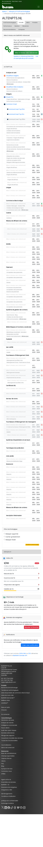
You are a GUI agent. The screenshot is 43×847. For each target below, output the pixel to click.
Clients (3, 761)
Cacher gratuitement (13, 537)
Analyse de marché (7, 723)
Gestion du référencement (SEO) (16, 147)
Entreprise (22, 29)
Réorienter (25, 26)
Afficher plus (10, 84)
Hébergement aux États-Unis (15, 360)
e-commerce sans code (14, 210)
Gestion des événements (14, 336)
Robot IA (9, 474)
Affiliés (3, 774)
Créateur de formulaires (13, 130)
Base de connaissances (8, 753)
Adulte (8, 352)
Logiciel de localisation (13, 140)
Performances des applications (15, 78)
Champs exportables (8, 756)
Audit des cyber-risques (8, 730)
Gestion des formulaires (13, 133)
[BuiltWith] (8, 6)
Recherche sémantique (23, 149)
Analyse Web (26, 82)
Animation (23, 332)
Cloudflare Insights (12, 76)
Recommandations (10, 29)
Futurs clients (5, 728)
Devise (8, 282)
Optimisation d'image (24, 99)
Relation (17, 26)
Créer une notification (30, 645)
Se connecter (6, 1)
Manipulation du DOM (12, 334)
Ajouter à (31, 627)
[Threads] (15, 807)
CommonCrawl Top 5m (16, 114)
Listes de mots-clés (7, 695)
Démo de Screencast (7, 747)
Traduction (10, 138)
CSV (29, 653)
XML (24, 653)
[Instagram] (24, 807)
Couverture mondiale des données (12, 738)
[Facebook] (8, 807)
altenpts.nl (7, 552)
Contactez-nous (6, 771)
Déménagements (6, 794)
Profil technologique (10, 22)
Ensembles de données (8, 782)
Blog (16, 315)
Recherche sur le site (12, 145)
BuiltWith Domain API (20, 655)
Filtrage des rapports (7, 735)
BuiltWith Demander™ (8, 698)
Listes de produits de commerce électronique (15, 693)
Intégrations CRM (6, 790)
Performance (8, 26)
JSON (21, 653)
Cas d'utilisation (6, 745)
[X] (2, 807)
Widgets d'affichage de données (16, 162)
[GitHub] (21, 807)
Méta (28, 22)
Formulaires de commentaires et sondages (19, 126)
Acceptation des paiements (14, 272)
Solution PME (21, 206)
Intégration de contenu (13, 156)
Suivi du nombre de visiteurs (14, 82)
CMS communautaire (12, 319)
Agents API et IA (6, 779)
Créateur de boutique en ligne (15, 208)
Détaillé (21, 22)
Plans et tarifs (5, 707)
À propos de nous (6, 769)
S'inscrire (4, 710)
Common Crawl (11, 104)
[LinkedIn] (5, 807)
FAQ (2, 763)
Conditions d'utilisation (8, 796)
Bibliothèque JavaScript (13, 332)
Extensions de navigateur (9, 787)
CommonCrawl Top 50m (16, 119)
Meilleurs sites (5, 700)
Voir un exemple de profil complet (26, 57)
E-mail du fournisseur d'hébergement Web (18, 427)
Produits (35, 22)
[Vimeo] (18, 807)
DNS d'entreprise (11, 419)
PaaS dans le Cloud (24, 362)
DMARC (9, 432)
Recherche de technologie (9, 687)
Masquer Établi (11, 540)
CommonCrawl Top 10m (16, 109)
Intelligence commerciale (9, 725)
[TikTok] (12, 807)
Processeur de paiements (14, 287)
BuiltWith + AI (5, 785)
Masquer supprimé (12, 534)
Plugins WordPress (12, 99)
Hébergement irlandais (13, 372)
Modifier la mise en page (32, 544)
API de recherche (11, 149)
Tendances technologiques (9, 690)
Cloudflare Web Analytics (14, 87)
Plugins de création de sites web (16, 158)
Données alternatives (8, 733)
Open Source (10, 315)
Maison (4, 12)
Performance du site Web (14, 101)
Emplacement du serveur (14, 377)
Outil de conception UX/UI (14, 160)
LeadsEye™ (4, 703)
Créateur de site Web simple (15, 317)
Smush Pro (9, 97)
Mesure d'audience (12, 80)
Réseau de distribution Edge (14, 461)
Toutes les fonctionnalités (9, 740)
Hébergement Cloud (12, 362)
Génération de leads (7, 720)
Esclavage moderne (7, 803)
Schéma (9, 218)
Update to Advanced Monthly (24, 56)
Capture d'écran (6, 758)
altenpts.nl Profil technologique (19, 12)
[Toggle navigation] (38, 7)
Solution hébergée (12, 206)
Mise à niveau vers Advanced (26, 53)
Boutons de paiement (13, 291)
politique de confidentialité (9, 801)
